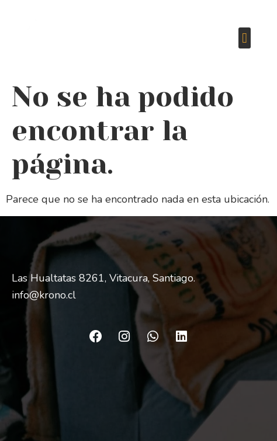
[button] (244, 37)
